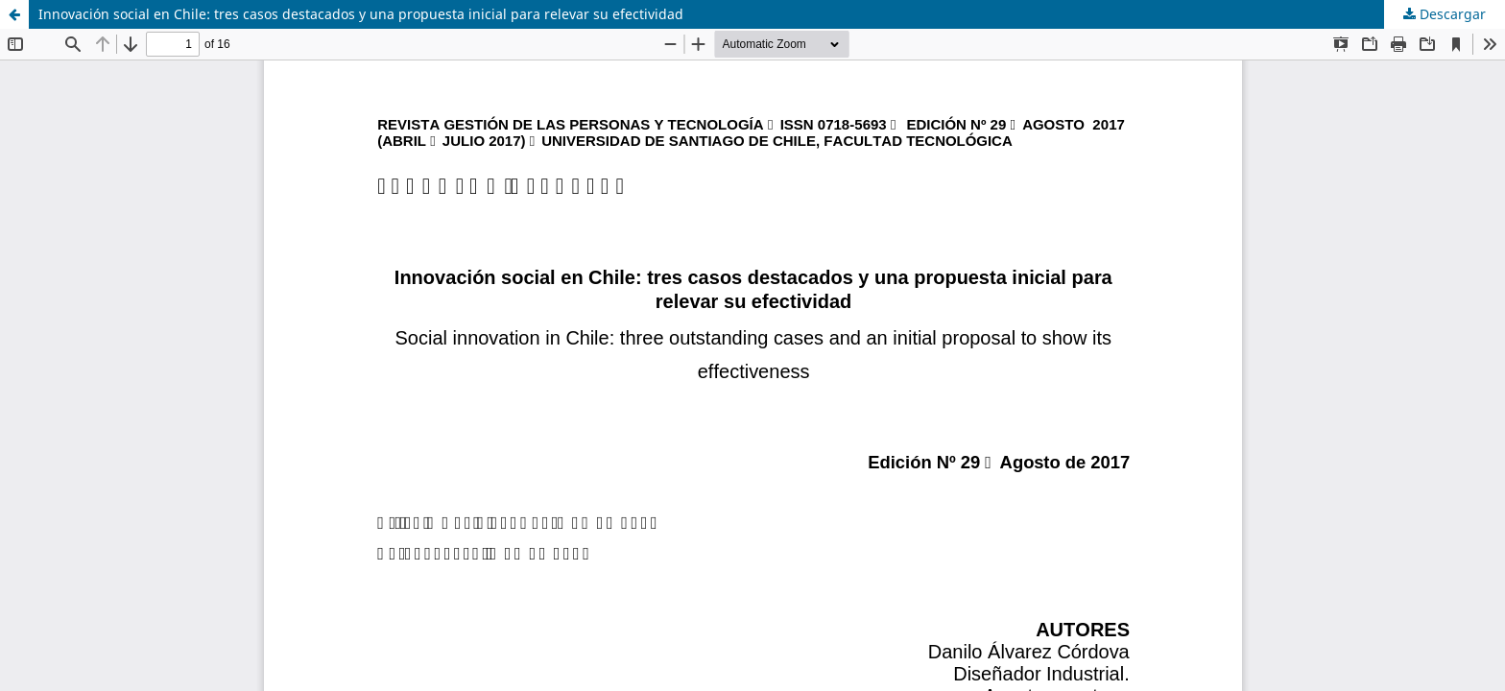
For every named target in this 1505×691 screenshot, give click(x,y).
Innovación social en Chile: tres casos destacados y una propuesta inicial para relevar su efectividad (360, 14)
